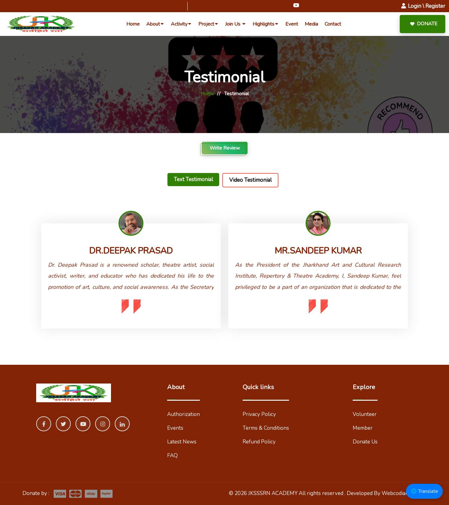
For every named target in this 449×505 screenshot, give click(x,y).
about (155, 24)
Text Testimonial (193, 179)
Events (175, 428)
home (133, 24)
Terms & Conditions (266, 428)
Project (208, 24)
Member (363, 428)
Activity (181, 24)
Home (207, 93)
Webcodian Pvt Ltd (404, 493)
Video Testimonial (250, 180)
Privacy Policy (259, 414)
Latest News (181, 441)
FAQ (172, 455)
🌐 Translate (424, 491)
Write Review (225, 148)
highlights (266, 24)
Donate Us (365, 441)
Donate (420, 24)
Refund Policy (259, 441)
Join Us (235, 24)
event (291, 24)
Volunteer (365, 414)
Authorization (183, 414)
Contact (333, 24)
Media (311, 24)
